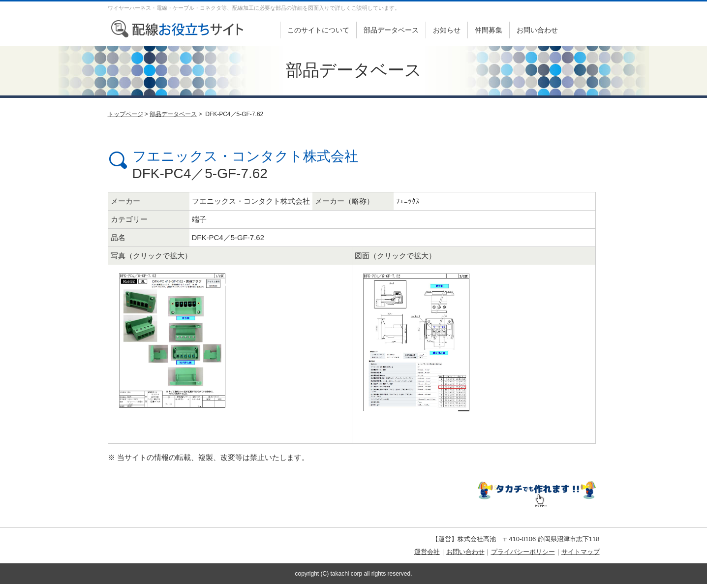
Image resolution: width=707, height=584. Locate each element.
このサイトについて (318, 30)
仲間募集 (488, 30)
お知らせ (447, 30)
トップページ (125, 114)
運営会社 (427, 551)
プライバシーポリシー (523, 551)
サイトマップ (580, 551)
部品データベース (391, 30)
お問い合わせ (537, 30)
